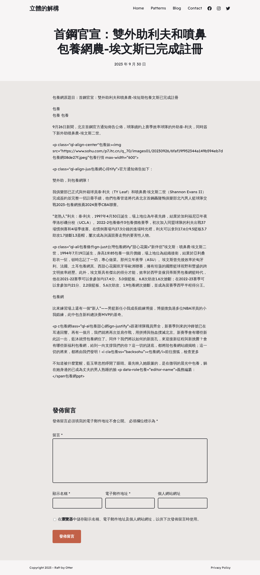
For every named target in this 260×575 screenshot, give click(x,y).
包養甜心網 (99, 326)
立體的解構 (44, 8)
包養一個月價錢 (128, 253)
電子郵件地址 (117, 493)
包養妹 (104, 144)
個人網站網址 (169, 493)
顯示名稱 (61, 493)
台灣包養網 (116, 246)
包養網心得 (100, 169)
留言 (58, 435)
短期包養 (144, 97)
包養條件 (116, 222)
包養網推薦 (75, 204)
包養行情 (96, 157)
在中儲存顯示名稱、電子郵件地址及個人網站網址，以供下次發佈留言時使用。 (129, 519)
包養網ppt (73, 376)
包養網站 (176, 345)
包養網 (58, 97)
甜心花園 (140, 246)
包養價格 (133, 222)
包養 (56, 108)
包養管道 (120, 198)
